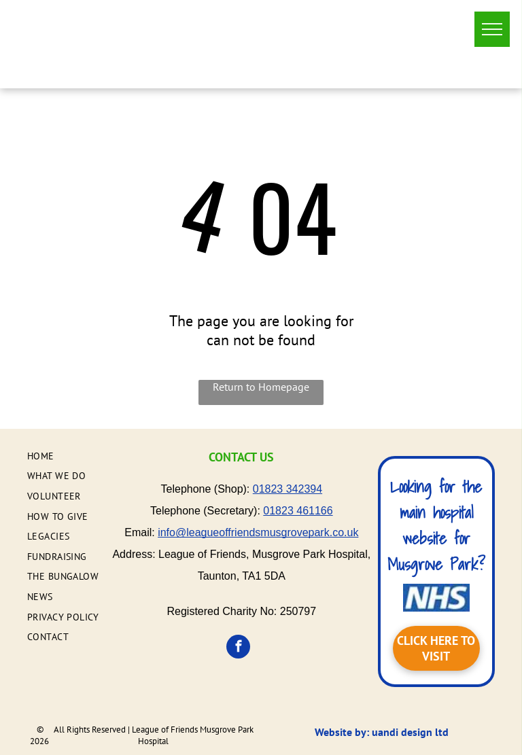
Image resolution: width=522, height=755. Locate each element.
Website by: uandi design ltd (382, 732)
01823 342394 (287, 489)
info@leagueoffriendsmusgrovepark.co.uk (258, 532)
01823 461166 (297, 510)
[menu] (492, 29)
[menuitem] (82, 456)
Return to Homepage (261, 386)
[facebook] (238, 648)
